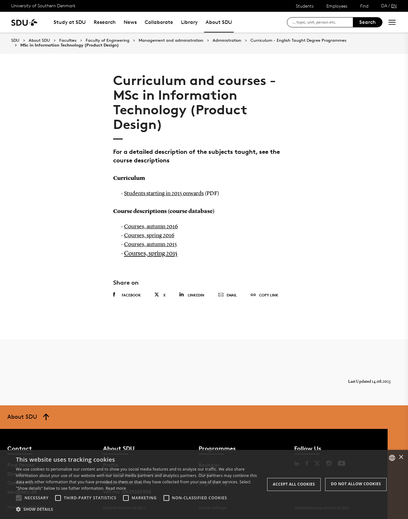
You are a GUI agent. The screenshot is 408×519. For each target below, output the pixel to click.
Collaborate (159, 22)
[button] (18, 498)
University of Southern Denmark (43, 5)
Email (227, 295)
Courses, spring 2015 (151, 254)
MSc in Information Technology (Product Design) (69, 45)
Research (105, 22)
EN (394, 5)
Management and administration (171, 40)
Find (364, 6)
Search (367, 22)
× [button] (400, 457)
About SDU (219, 22)
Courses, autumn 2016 (151, 227)
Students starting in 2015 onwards (164, 193)
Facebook (127, 294)
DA (384, 5)
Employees (336, 6)
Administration (227, 40)
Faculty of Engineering (107, 40)
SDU (15, 40)
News (130, 22)
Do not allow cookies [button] (356, 484)
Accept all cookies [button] (294, 484)
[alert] (204, 484)
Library (189, 22)
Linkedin (191, 294)
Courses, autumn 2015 (150, 244)
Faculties (67, 40)
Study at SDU (70, 22)
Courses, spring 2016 (149, 235)
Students (305, 6)
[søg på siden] (322, 22)
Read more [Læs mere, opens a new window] (116, 488)
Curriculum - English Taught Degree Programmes (298, 40)
